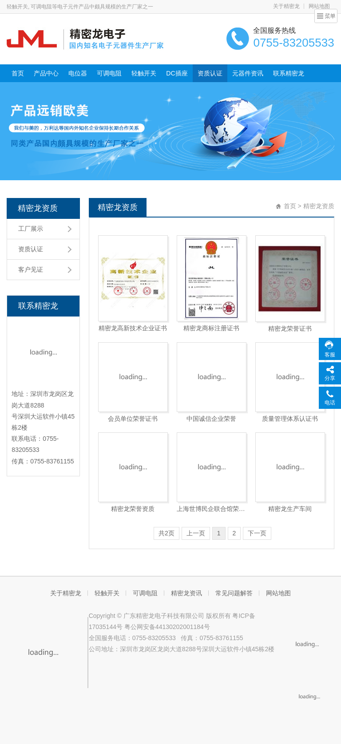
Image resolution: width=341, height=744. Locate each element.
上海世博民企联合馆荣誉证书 (211, 508)
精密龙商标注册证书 (211, 328)
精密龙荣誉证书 (290, 328)
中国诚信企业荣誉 (211, 418)
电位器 (77, 73)
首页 (18, 73)
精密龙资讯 (186, 593)
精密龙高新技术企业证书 (133, 328)
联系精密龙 (288, 73)
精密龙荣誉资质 (133, 508)
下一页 (257, 533)
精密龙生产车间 (290, 508)
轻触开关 (143, 73)
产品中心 (46, 73)
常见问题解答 (234, 593)
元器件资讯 (247, 73)
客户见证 (30, 269)
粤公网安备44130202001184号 (167, 626)
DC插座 (176, 73)
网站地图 (278, 593)
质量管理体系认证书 (290, 418)
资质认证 (210, 73)
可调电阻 (109, 73)
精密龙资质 (38, 208)
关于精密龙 (286, 6)
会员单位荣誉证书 (133, 418)
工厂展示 (30, 228)
